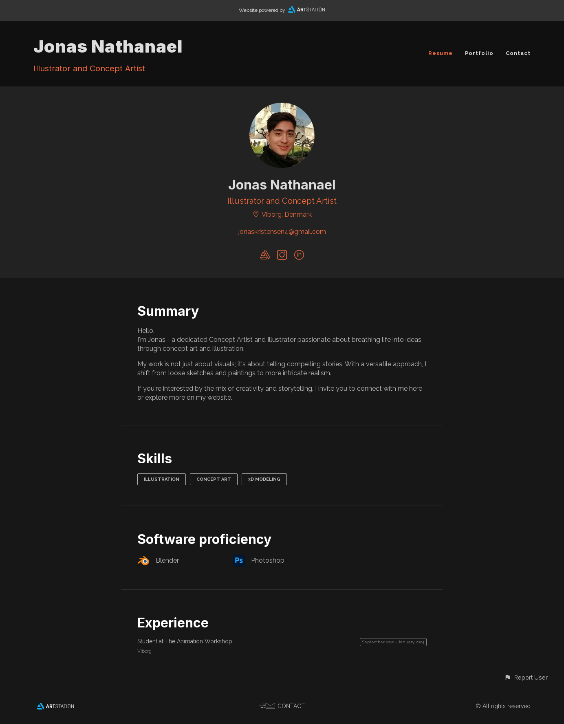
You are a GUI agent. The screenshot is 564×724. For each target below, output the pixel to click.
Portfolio (479, 53)
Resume (440, 53)
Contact (518, 53)
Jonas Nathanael (108, 46)
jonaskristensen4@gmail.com (282, 231)
